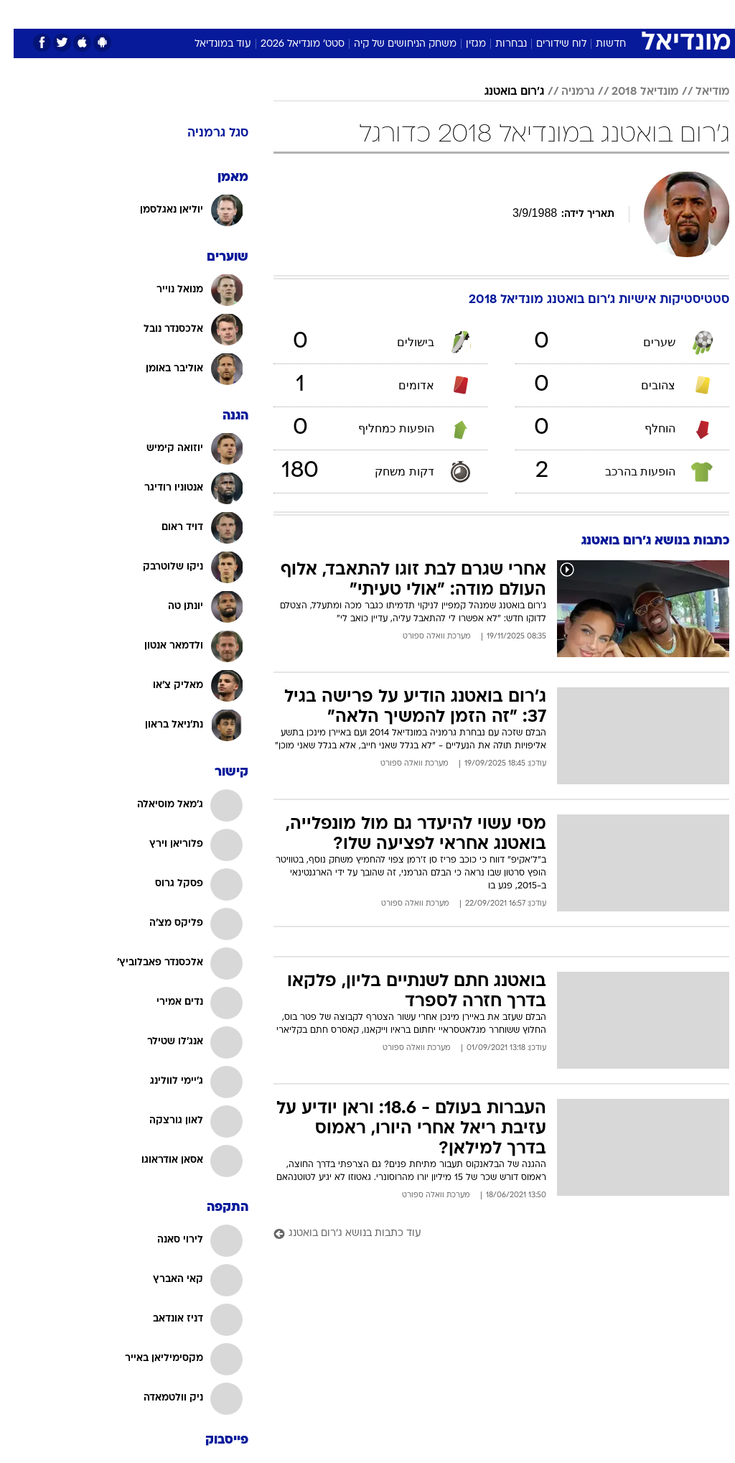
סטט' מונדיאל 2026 (289, 44)
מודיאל (699, 92)
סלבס (424, 13)
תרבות (466, 13)
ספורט (561, 13)
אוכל (352, 13)
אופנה (167, 13)
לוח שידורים (548, 44)
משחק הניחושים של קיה (391, 44)
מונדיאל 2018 (631, 92)
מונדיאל (513, 13)
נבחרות (497, 44)
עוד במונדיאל (209, 44)
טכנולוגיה (216, 13)
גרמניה (564, 92)
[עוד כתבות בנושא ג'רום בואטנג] (488, 1234)
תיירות (265, 13)
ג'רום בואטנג (500, 92)
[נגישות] (20, 19)
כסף (387, 13)
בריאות (310, 13)
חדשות (597, 44)
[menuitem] (552, 19)
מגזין (462, 44)
